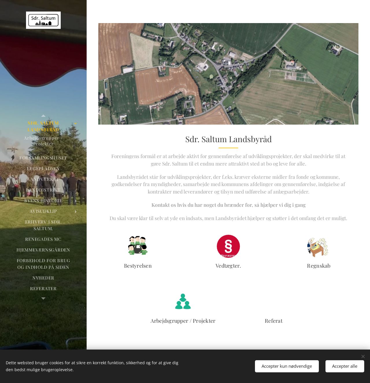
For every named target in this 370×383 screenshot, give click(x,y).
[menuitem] (43, 126)
